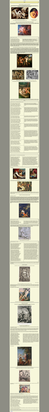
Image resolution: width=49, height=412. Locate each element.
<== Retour (24, 0)
